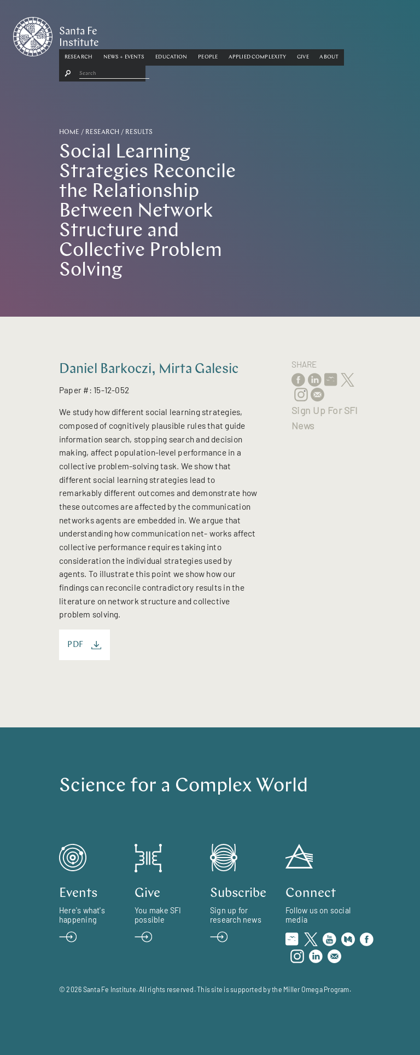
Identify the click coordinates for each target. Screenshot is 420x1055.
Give (350, 34)
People (255, 34)
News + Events (171, 34)
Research (125, 34)
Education (218, 34)
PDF (84, 644)
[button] (125, 34)
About (376, 34)
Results (139, 132)
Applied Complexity (305, 34)
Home (69, 132)
